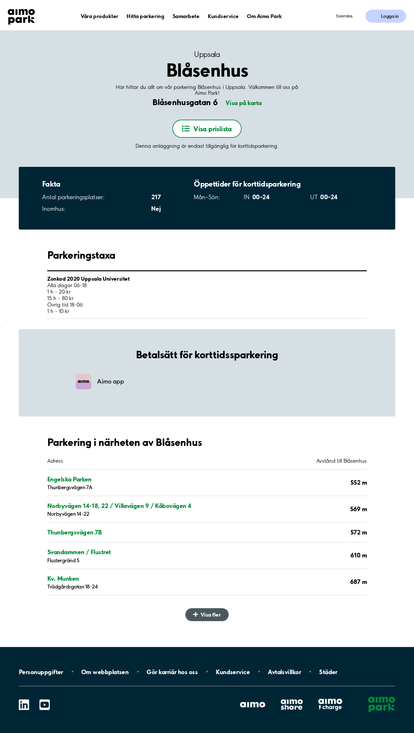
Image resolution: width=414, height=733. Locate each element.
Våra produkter (99, 16)
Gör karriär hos (172, 671)
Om (104, 671)
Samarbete (186, 16)
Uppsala (207, 54)
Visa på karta (243, 103)
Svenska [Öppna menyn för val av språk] (344, 16)
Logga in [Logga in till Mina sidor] (390, 16)
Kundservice (223, 16)
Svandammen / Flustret (79, 552)
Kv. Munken (63, 578)
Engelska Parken (69, 479)
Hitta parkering (145, 16)
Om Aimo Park (264, 16)
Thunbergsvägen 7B (74, 532)
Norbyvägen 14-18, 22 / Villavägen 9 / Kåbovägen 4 (119, 506)
